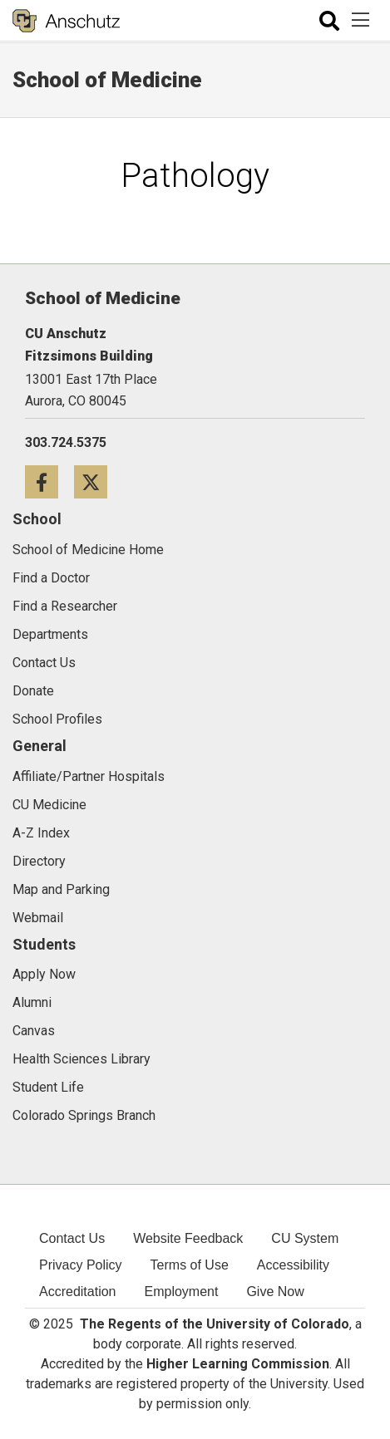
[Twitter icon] (97, 481)
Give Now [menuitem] (275, 1291)
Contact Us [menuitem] (72, 1238)
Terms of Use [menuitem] (190, 1265)
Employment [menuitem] (182, 1291)
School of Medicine (107, 79)
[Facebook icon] (49, 481)
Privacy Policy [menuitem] (80, 1265)
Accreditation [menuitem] (77, 1291)
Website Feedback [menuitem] (188, 1238)
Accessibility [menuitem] (293, 1265)
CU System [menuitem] (304, 1238)
